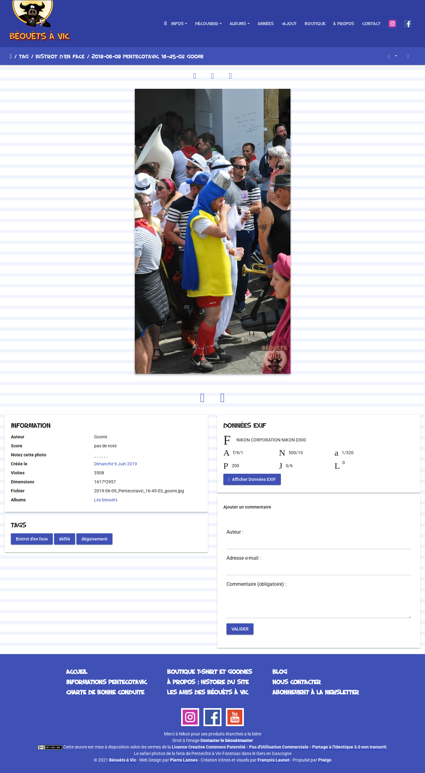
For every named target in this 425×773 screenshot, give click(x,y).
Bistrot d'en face (60, 56)
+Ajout (289, 23)
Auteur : (234, 532)
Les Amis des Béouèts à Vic (207, 692)
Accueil (11, 56)
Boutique (315, 23)
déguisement (94, 538)
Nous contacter (296, 681)
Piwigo (324, 759)
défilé (64, 538)
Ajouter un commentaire (247, 506)
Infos (177, 23)
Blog (279, 671)
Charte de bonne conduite (105, 692)
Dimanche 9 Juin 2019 (115, 463)
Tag (24, 56)
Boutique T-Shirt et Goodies (209, 671)
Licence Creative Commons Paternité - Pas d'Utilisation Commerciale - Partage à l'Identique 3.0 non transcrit (279, 746)
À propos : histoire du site (208, 681)
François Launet (274, 759)
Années (266, 23)
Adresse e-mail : (243, 558)
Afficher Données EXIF (252, 479)
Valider (240, 628)
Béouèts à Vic (122, 759)
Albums (238, 23)
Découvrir (206, 23)
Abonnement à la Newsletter (315, 692)
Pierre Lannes (184, 759)
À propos (343, 23)
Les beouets (105, 499)
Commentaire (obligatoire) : (256, 584)
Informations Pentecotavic (106, 681)
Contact (371, 23)
